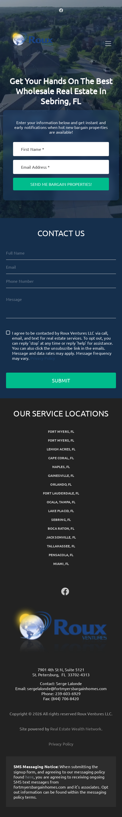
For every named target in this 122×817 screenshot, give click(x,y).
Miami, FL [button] (61, 563)
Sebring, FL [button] (61, 519)
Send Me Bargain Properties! (61, 184)
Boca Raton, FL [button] (61, 528)
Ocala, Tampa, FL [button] (61, 502)
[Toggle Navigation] (108, 44)
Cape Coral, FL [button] (61, 458)
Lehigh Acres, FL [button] (61, 449)
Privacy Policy (42, 358)
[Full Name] (61, 253)
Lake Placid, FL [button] (61, 511)
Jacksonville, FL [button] (61, 537)
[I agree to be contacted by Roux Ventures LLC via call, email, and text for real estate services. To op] (8, 333)
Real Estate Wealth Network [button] (75, 728)
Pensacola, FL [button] (61, 555)
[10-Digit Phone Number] (61, 281)
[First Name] (61, 149)
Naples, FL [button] (61, 467)
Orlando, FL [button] (61, 484)
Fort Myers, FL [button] (61, 431)
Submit (61, 380)
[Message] (61, 305)
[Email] (61, 167)
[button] (61, 10)
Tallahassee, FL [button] (61, 546)
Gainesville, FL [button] (61, 475)
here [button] (29, 776)
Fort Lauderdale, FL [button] (61, 493)
